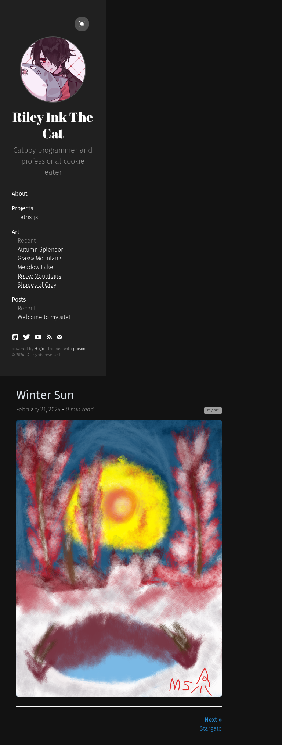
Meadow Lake (35, 267)
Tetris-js (28, 217)
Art (15, 231)
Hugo (39, 348)
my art (213, 410)
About (20, 193)
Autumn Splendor (40, 249)
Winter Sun (45, 395)
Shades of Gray (37, 284)
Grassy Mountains (40, 258)
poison (79, 348)
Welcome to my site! (44, 317)
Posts (19, 299)
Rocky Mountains (39, 275)
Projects (22, 208)
